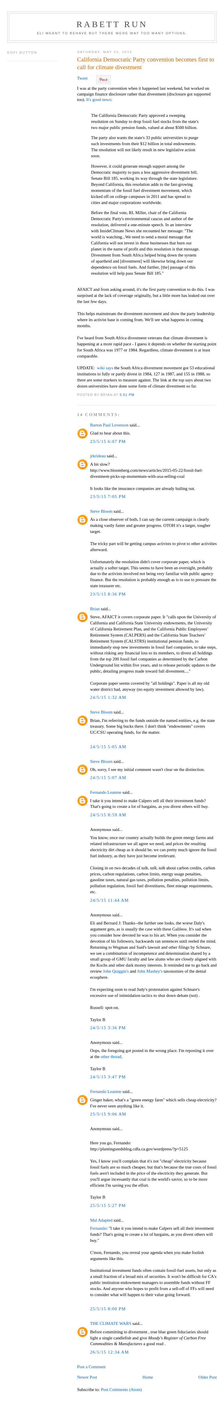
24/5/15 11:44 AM (109, 900)
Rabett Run (111, 24)
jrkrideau (98, 456)
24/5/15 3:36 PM (108, 1027)
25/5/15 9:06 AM (108, 1114)
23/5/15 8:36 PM (108, 594)
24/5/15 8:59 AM (108, 815)
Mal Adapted (101, 1220)
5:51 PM (127, 394)
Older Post (207, 1377)
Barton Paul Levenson (109, 425)
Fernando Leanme (105, 792)
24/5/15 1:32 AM (108, 697)
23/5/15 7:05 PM (108, 496)
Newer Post (87, 1377)
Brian (95, 608)
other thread (111, 1056)
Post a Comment (91, 1366)
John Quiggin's (116, 971)
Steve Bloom (101, 511)
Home (147, 1377)
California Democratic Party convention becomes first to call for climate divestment (145, 63)
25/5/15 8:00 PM (108, 1308)
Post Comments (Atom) (121, 1389)
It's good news (98, 99)
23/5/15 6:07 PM (108, 441)
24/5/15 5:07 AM (108, 777)
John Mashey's (150, 971)
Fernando (98, 1228)
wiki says (105, 368)
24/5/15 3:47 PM (108, 1076)
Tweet (82, 78)
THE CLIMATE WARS (110, 1323)
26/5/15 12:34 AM (109, 1352)
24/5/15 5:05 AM (108, 746)
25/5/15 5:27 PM (108, 1205)
